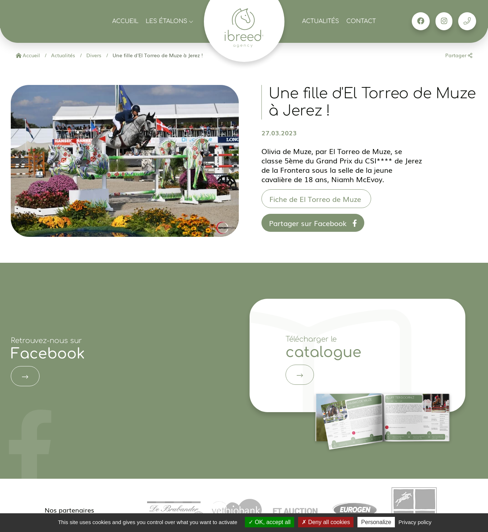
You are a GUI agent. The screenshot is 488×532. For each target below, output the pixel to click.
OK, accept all (269, 522)
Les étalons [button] (169, 21)
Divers (93, 55)
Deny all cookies (326, 522)
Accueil (125, 21)
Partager (458, 55)
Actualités (320, 21)
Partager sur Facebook (313, 222)
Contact (361, 21)
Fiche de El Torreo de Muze (316, 198)
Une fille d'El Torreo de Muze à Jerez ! (157, 55)
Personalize (376, 522)
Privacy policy (415, 522)
